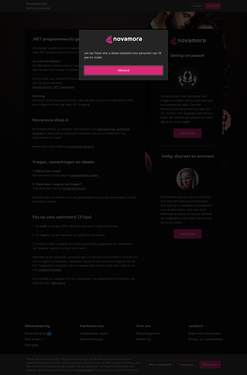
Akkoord (123, 70)
